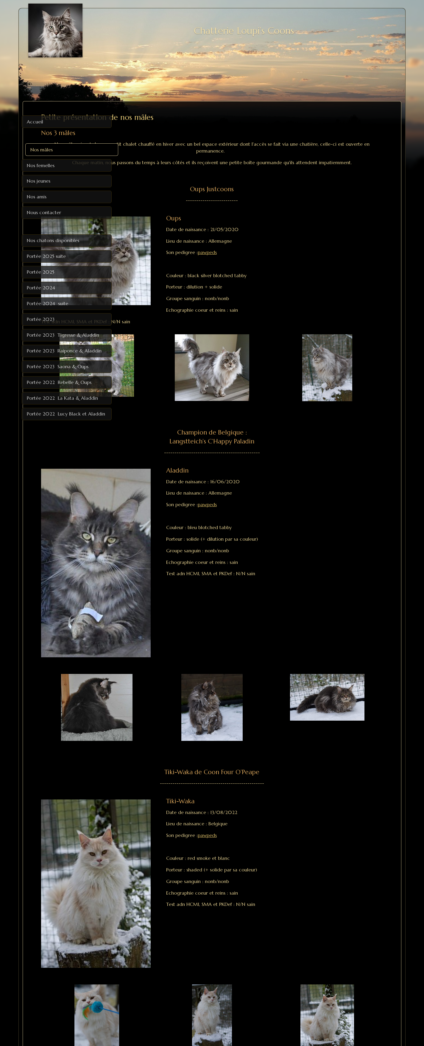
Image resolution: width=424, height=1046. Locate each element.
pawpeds (265, 259)
